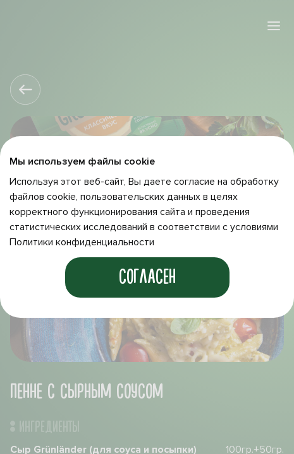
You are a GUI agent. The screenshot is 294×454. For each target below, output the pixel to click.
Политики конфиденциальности (81, 242)
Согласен (147, 277)
